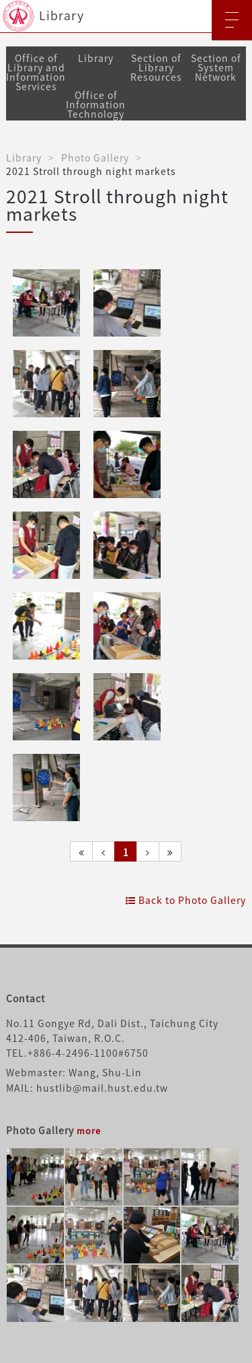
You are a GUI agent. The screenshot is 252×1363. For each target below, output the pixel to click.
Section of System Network (216, 67)
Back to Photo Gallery (186, 900)
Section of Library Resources (156, 67)
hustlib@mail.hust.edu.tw (102, 1087)
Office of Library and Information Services (36, 72)
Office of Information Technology (96, 104)
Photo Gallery (95, 157)
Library (96, 58)
